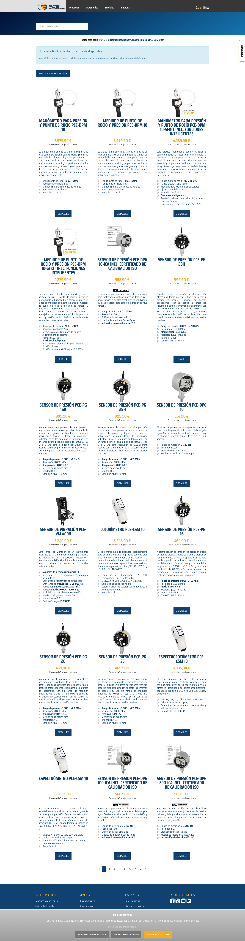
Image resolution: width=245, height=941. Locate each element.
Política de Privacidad (45, 906)
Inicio (102, 40)
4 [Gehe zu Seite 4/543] (119, 869)
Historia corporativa (134, 906)
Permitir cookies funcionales (126, 934)
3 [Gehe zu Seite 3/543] (114, 869)
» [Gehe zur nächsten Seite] (145, 869)
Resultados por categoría (53, 73)
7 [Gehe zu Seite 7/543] (135, 869)
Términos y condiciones (46, 901)
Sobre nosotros (132, 901)
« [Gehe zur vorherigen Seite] (99, 869)
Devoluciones (86, 906)
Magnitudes (92, 8)
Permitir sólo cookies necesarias (91, 934)
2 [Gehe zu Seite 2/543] (109, 869)
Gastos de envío (87, 901)
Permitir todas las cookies (158, 934)
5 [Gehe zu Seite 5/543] (124, 869)
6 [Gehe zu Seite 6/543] (130, 869)
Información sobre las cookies (123, 927)
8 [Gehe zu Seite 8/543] (140, 869)
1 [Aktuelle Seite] (104, 869)
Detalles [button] (63, 214)
